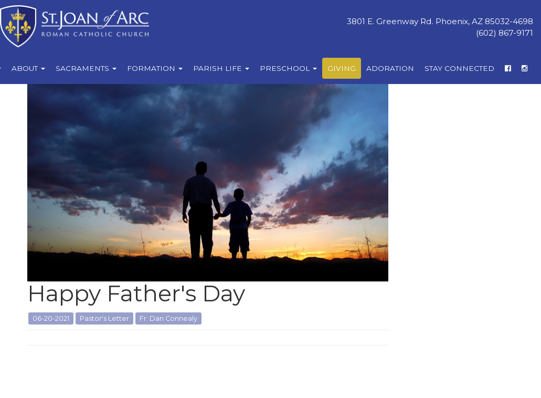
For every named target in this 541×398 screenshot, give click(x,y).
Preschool (288, 68)
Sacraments (86, 68)
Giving (341, 68)
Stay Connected (459, 68)
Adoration (390, 68)
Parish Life (221, 68)
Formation (155, 68)
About (28, 68)
